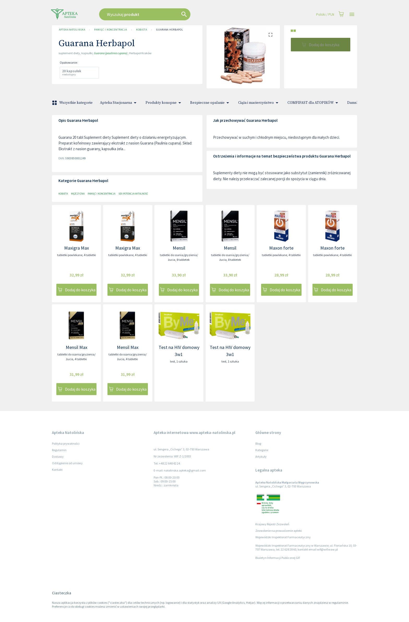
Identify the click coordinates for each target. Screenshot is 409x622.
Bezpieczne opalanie (210, 102)
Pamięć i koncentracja (110, 29)
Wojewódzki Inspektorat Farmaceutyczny (283, 537)
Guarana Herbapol (169, 29)
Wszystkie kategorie (73, 103)
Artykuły (261, 456)
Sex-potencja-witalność (133, 193)
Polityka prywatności (66, 443)
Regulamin (59, 450)
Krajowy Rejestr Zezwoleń (272, 524)
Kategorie (261, 450)
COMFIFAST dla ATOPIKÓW (313, 102)
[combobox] (171, 14)
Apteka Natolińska (72, 29)
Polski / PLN (325, 14)
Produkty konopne (164, 102)
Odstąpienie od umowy (67, 463)
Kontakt (57, 470)
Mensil (179, 248)
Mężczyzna (78, 193)
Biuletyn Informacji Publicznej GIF (277, 558)
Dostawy (58, 456)
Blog (258, 443)
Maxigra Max (76, 248)
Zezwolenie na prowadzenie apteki (278, 531)
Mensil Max (76, 347)
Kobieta (141, 29)
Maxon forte (281, 248)
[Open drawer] (352, 14)
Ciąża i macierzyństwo (259, 102)
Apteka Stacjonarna (119, 102)
